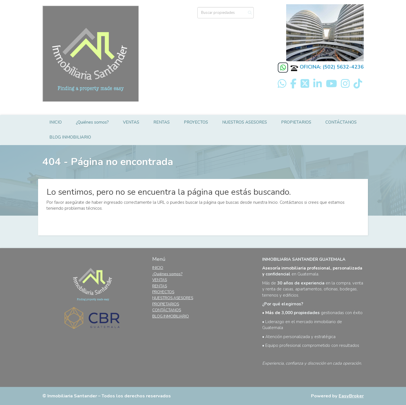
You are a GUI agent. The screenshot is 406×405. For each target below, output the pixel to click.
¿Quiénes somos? (92, 122)
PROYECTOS (196, 122)
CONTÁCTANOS (341, 122)
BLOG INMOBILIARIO (70, 137)
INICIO (55, 122)
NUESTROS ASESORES (244, 122)
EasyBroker (351, 396)
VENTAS (131, 122)
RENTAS (161, 122)
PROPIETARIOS (296, 122)
